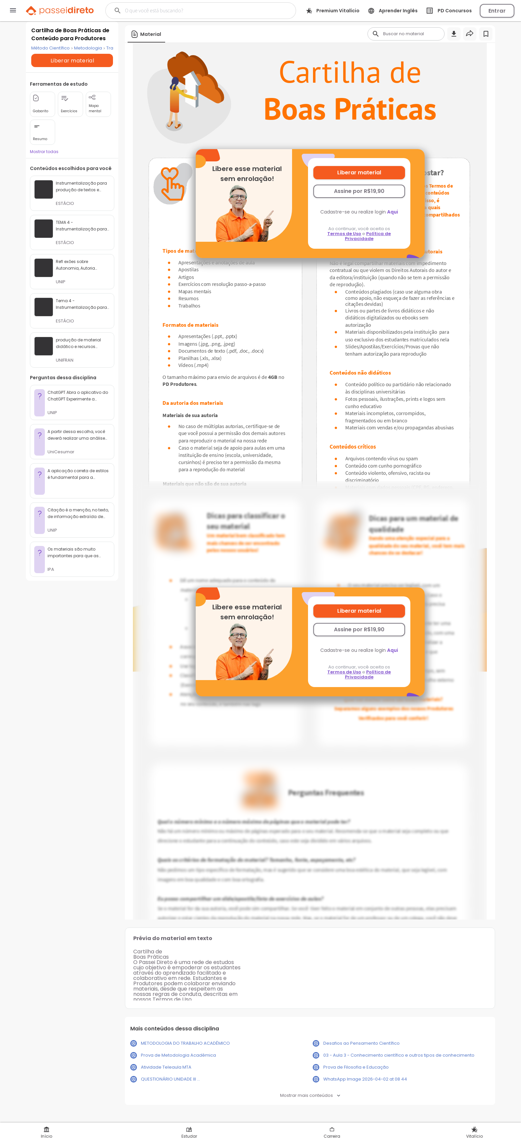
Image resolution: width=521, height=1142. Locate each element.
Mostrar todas (44, 161)
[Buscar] (192, 10)
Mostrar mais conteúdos (310, 1095)
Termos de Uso (344, 233)
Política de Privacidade (368, 236)
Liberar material (359, 172)
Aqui (392, 212)
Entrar (497, 11)
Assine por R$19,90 (359, 191)
